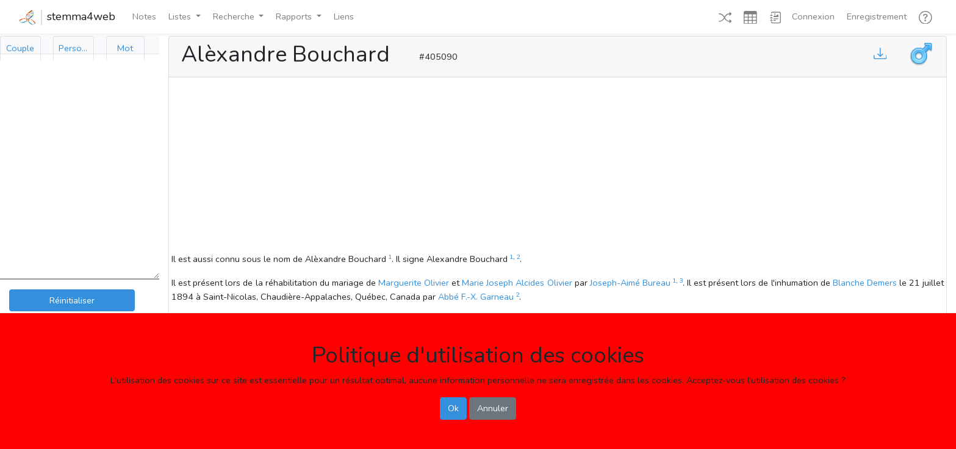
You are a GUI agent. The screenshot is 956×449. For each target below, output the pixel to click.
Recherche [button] (235, 16)
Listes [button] (180, 16)
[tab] (20, 48)
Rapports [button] (295, 16)
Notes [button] (144, 16)
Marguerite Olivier (413, 283)
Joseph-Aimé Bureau (630, 283)
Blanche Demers (865, 283)
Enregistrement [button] (877, 16)
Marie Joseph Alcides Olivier (517, 283)
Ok (453, 408)
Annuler (492, 408)
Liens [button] (344, 16)
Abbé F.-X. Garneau (476, 297)
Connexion (813, 16)
